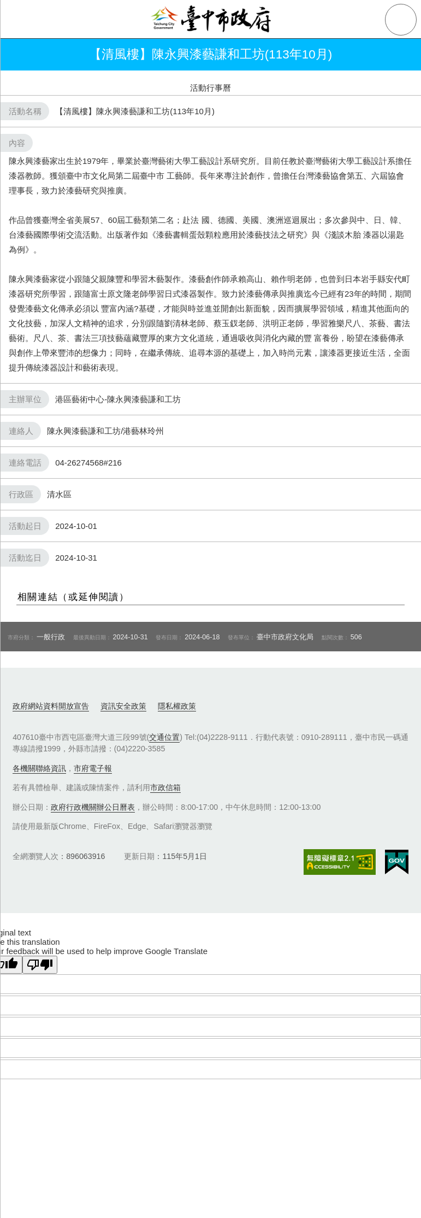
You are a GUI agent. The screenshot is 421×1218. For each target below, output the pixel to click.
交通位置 (164, 737)
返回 (23, 54)
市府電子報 (93, 768)
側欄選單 (19, 19)
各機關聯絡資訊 (39, 768)
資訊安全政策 (123, 706)
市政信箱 (165, 787)
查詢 (401, 20)
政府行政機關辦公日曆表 (93, 807)
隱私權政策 (177, 706)
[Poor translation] (39, 965)
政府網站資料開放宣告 (51, 706)
